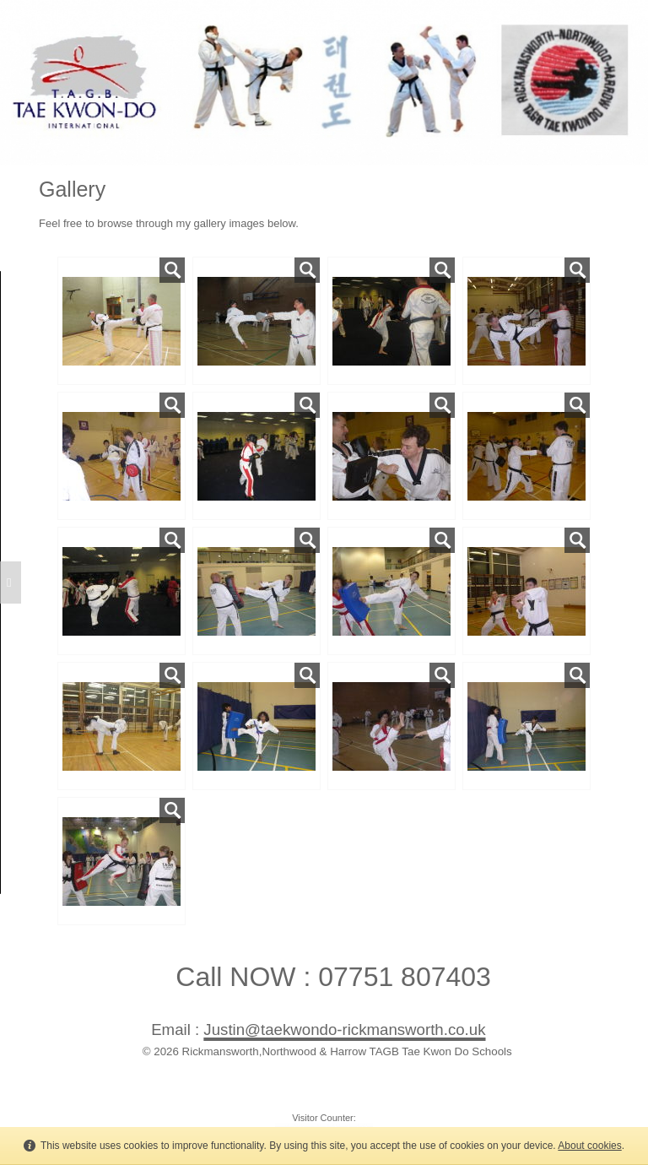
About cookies (589, 1145)
